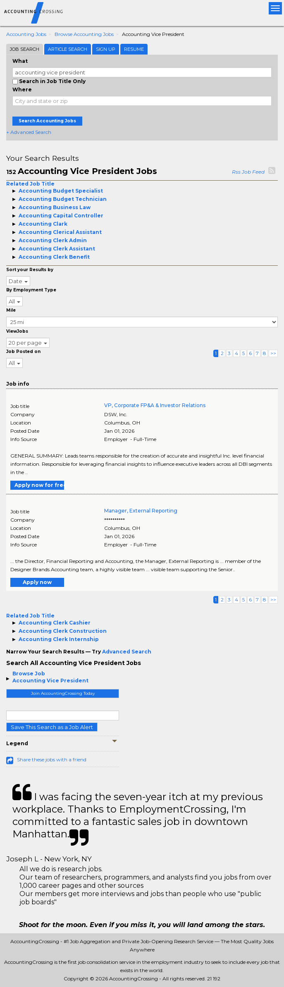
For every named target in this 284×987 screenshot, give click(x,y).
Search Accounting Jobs (47, 121)
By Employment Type (31, 290)
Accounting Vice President (50, 680)
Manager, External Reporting (140, 511)
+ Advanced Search (28, 132)
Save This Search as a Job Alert (52, 727)
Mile (11, 310)
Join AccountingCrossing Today (63, 693)
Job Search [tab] (24, 49)
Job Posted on (23, 351)
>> (273, 353)
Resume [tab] (134, 49)
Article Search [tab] (67, 49)
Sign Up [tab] (105, 49)
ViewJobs (17, 331)
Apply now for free (39, 485)
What (20, 61)
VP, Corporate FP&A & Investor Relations (154, 405)
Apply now (37, 582)
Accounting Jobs (26, 34)
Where (22, 89)
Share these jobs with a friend (51, 759)
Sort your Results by (29, 269)
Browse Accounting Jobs (84, 34)
